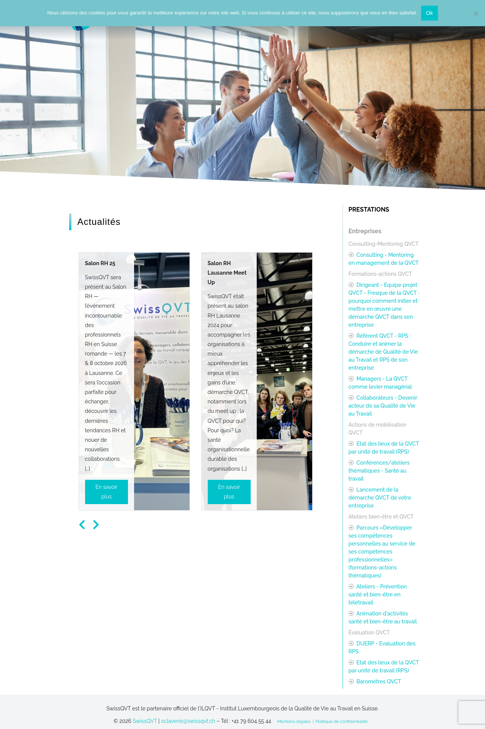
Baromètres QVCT (378, 681)
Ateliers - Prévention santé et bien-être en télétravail (378, 595)
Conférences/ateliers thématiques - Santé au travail (379, 471)
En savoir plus (106, 492)
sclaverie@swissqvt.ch (188, 721)
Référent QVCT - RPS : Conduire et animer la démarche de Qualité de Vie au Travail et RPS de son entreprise (383, 352)
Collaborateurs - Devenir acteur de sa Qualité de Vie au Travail (383, 406)
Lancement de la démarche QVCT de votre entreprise (380, 498)
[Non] (475, 13)
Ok (429, 13)
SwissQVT (145, 721)
